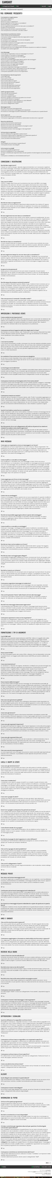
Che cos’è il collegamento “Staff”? (10, 103)
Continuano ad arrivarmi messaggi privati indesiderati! (15, 110)
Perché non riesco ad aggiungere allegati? (12, 64)
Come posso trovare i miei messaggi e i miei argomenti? (16, 129)
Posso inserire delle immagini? (9, 81)
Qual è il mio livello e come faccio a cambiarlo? (13, 46)
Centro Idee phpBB (31, 1118)
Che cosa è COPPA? (6, 20)
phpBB (34, 1171)
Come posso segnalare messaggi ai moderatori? (14, 67)
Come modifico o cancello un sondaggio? (12, 61)
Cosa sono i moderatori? (7, 94)
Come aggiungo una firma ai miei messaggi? (13, 56)
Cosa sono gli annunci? (7, 84)
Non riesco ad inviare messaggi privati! (11, 108)
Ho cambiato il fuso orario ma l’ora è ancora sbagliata (15, 40)
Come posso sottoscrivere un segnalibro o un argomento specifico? (19, 135)
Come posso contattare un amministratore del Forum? (15, 155)
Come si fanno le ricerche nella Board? (11, 123)
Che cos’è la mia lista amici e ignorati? (11, 116)
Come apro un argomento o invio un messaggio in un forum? (17, 54)
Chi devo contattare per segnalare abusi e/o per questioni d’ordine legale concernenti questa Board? (25, 153)
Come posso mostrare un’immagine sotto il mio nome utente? (17, 43)
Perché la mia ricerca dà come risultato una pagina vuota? (17, 126)
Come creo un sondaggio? (8, 58)
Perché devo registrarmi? (7, 19)
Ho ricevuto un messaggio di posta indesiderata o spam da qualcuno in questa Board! (24, 111)
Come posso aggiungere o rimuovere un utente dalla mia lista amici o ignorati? (22, 118)
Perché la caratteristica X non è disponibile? (12, 151)
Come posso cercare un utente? (9, 127)
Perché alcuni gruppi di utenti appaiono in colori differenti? (16, 100)
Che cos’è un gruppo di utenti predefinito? (12, 102)
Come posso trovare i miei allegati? (10, 145)
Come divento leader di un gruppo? (10, 99)
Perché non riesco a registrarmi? (9, 21)
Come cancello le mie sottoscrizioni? (10, 138)
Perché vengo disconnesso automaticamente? (13, 29)
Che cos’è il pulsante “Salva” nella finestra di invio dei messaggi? (18, 68)
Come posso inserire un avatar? (9, 44)
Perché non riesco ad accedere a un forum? (12, 62)
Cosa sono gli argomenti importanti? (11, 85)
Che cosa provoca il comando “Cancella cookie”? (14, 30)
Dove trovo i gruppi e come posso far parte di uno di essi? (16, 97)
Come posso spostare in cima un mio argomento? (14, 71)
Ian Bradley (48, 1170)
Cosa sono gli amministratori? (9, 93)
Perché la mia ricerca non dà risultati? (11, 124)
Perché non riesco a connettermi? (10, 24)
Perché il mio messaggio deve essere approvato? (14, 70)
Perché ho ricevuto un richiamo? (9, 65)
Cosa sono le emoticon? (7, 79)
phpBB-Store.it (47, 1173)
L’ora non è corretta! (6, 38)
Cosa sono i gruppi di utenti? (8, 96)
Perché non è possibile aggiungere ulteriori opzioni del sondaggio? (18, 59)
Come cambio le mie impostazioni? (10, 35)
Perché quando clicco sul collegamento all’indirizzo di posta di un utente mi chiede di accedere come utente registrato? (23, 48)
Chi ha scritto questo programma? (10, 150)
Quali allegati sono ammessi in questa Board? (13, 143)
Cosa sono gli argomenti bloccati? (10, 86)
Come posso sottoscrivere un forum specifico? (13, 137)
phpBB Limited (5, 1105)
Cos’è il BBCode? (5, 76)
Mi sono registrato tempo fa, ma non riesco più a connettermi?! (17, 26)
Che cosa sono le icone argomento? (10, 88)
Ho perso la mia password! (8, 27)
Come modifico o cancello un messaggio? (12, 55)
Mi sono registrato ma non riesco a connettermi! (13, 23)
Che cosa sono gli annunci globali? (10, 82)
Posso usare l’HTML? (6, 78)
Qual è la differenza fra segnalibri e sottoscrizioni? (14, 134)
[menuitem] (17, 6)
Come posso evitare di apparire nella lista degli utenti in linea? (17, 37)
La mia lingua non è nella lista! (9, 41)
